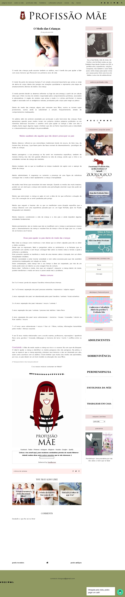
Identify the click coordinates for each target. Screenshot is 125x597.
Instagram (44, 449)
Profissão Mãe (31, 3)
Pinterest (36, 449)
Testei (78, 3)
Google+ (64, 449)
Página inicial (7, 3)
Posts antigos (76, 563)
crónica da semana (20, 471)
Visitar (66, 3)
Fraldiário (42, 3)
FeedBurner (52, 462)
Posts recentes (18, 563)
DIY (73, 3)
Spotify (71, 449)
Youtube (58, 449)
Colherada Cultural (55, 3)
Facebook (24, 449)
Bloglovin (51, 449)
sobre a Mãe (19, 3)
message (99, 277)
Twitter (30, 449)
